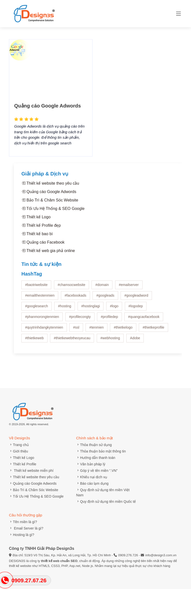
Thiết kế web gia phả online (48, 253)
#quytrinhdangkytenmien (44, 330)
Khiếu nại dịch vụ (91, 477)
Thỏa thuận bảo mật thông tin (101, 451)
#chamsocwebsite (71, 287)
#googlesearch (36, 308)
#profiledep (109, 319)
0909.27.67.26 (29, 580)
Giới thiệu (18, 451)
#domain (102, 287)
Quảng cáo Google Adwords (47, 112)
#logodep (136, 308)
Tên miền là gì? (23, 522)
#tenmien (96, 330)
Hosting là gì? (21, 535)
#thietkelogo (123, 330)
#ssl (76, 330)
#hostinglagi (90, 308)
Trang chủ (19, 445)
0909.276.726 (128, 555)
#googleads (105, 298)
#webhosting (110, 340)
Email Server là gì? (26, 528)
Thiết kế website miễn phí (31, 471)
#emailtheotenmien (39, 298)
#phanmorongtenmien (42, 319)
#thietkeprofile (153, 330)
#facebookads (75, 298)
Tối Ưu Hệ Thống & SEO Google (53, 211)
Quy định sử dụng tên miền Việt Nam (103, 492)
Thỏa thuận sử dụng (94, 445)
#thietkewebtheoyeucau (72, 340)
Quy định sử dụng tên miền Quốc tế (106, 502)
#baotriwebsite (36, 287)
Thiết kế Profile (22, 464)
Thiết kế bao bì (37, 236)
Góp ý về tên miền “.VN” (97, 471)
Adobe (135, 340)
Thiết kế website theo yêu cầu (50, 186)
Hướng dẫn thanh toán (95, 458)
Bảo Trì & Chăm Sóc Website (49, 202)
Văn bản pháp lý (90, 464)
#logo (114, 308)
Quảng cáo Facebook (43, 245)
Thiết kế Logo (35, 219)
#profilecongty (80, 319)
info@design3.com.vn (160, 555)
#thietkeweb (34, 340)
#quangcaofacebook (143, 319)
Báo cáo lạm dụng (92, 483)
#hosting (64, 308)
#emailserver (129, 287)
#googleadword (136, 298)
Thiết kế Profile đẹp (41, 228)
